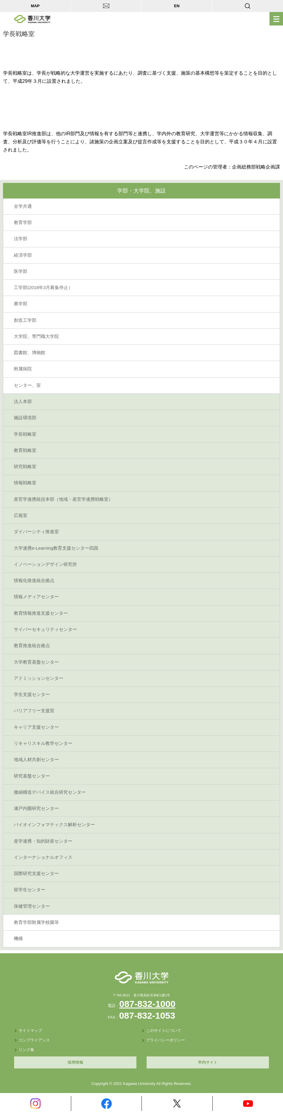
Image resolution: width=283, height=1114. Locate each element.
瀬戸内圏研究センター (36, 808)
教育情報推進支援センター (41, 613)
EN (176, 6)
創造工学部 (25, 320)
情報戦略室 (25, 482)
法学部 (20, 238)
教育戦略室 (25, 450)
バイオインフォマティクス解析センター (54, 824)
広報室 (20, 515)
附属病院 (23, 368)
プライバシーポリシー (165, 1040)
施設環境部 (25, 417)
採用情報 (75, 1062)
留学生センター (29, 889)
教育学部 (23, 222)
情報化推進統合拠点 (34, 580)
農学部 (20, 303)
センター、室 (27, 385)
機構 (18, 938)
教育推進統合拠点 (32, 645)
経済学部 (23, 255)
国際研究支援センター (36, 873)
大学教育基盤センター (36, 662)
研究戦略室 (25, 466)
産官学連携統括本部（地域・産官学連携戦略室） (63, 499)
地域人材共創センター (36, 759)
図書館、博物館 (29, 352)
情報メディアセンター (36, 596)
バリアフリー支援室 (34, 710)
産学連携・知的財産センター (43, 841)
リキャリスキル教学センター (43, 743)
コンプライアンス (34, 1040)
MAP (35, 6)
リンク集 (26, 1049)
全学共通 (23, 206)
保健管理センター (32, 906)
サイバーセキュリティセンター (45, 629)
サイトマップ (30, 1030)
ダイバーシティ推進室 (36, 531)
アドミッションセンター (38, 678)
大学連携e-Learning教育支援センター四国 (56, 548)
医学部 (20, 271)
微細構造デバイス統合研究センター (50, 792)
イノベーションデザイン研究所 (45, 564)
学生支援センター (32, 694)
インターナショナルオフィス (43, 857)
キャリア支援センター (36, 727)
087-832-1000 (147, 1004)
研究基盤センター (32, 776)
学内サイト (208, 1062)
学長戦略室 (25, 434)
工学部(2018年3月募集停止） (43, 287)
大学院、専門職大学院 (36, 336)
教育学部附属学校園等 (36, 922)
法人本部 (23, 401)
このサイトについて (163, 1030)
